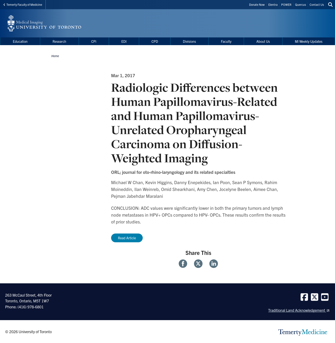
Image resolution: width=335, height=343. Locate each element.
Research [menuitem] (59, 41)
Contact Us (317, 4)
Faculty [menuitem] (226, 41)
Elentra (273, 4)
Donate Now (257, 4)
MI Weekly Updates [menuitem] (308, 41)
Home (55, 56)
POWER (286, 4)
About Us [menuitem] (263, 41)
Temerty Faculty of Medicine (22, 4)
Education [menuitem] (20, 41)
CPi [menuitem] (93, 41)
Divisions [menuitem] (189, 41)
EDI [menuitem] (123, 41)
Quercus (300, 4)
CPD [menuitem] (154, 41)
